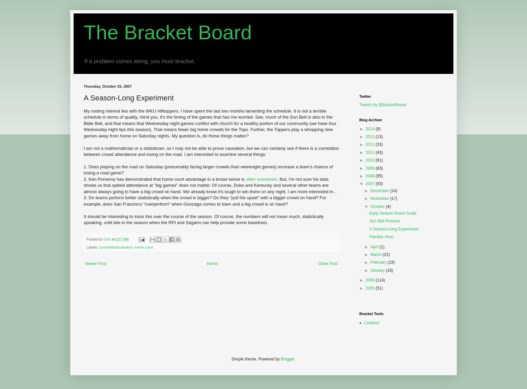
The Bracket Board (168, 32)
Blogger (287, 359)
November (380, 198)
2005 (371, 288)
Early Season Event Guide (393, 213)
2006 (371, 280)
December (380, 190)
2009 (371, 168)
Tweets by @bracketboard (382, 104)
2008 (371, 176)
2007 (371, 183)
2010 (371, 160)
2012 (371, 144)
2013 (371, 136)
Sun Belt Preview (384, 221)
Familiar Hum (381, 236)
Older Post (327, 263)
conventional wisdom (116, 247)
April (374, 247)
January (378, 270)
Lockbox (371, 322)
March (376, 254)
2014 (371, 129)
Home (212, 263)
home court (144, 247)
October (378, 206)
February (379, 262)
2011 (371, 152)
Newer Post (95, 263)
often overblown (261, 179)
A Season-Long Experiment (393, 229)
